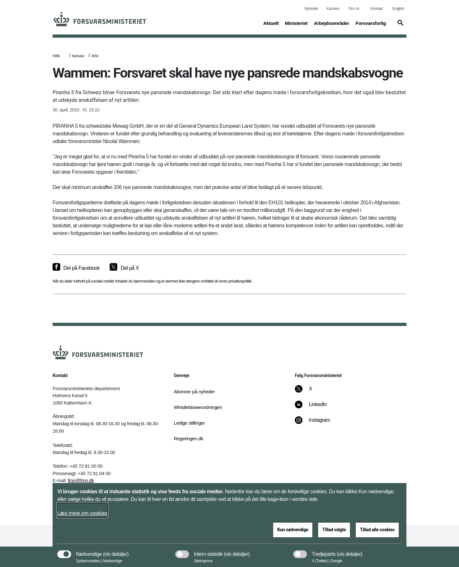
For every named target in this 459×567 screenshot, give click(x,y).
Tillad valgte (334, 529)
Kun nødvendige (293, 529)
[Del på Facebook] (76, 268)
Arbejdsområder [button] (331, 22)
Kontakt (376, 8)
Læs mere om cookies (82, 513)
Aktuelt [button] (271, 22)
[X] (311, 392)
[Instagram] (317, 423)
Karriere (332, 8)
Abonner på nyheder (194, 391)
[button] (399, 26)
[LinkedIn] (315, 408)
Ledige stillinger (189, 423)
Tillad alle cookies (377, 529)
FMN (56, 56)
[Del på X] (124, 268)
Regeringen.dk (188, 438)
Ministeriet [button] (296, 22)
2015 (94, 56)
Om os (353, 8)
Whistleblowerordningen (198, 407)
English (398, 8)
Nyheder (311, 8)
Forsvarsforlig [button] (370, 22)
